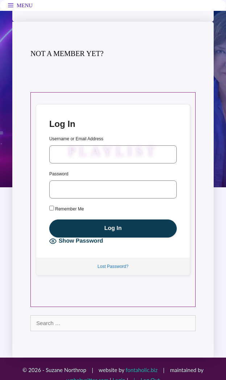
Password (58, 173)
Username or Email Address (76, 138)
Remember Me (66, 209)
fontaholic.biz (142, 370)
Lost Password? (112, 266)
